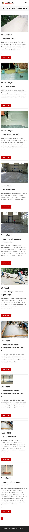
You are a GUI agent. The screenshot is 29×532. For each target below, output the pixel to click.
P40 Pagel (5, 387)
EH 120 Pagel (7, 130)
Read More (6, 57)
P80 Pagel (5, 340)
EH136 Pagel (6, 34)
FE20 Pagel (6, 433)
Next (8, 518)
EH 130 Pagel (7, 82)
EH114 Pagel (6, 235)
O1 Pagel (5, 288)
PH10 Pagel (6, 478)
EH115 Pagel (6, 186)
